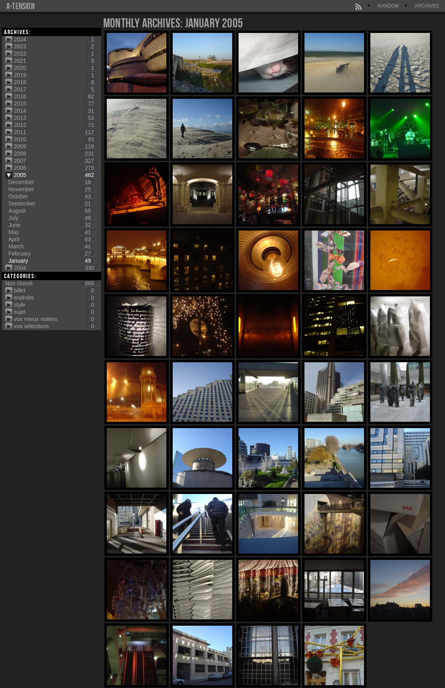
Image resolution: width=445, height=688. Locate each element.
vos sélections (56, 326)
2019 (56, 75)
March (51, 246)
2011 (56, 132)
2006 (56, 168)
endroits (56, 297)
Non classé (51, 283)
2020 (56, 68)
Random (388, 6)
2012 (56, 125)
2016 (56, 96)
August (51, 211)
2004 (56, 268)
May (51, 232)
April (51, 239)
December (51, 182)
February (51, 253)
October (51, 196)
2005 (56, 175)
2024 (56, 39)
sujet (56, 312)
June (51, 225)
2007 (56, 161)
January (51, 261)
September (51, 203)
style (56, 305)
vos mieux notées (56, 319)
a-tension (20, 6)
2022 (56, 53)
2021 (56, 61)
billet (56, 290)
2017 (56, 89)
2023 (56, 46)
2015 (56, 103)
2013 (56, 118)
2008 (56, 153)
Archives (427, 6)
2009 (56, 146)
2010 (56, 139)
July (51, 218)
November (51, 189)
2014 (56, 111)
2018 (56, 82)
